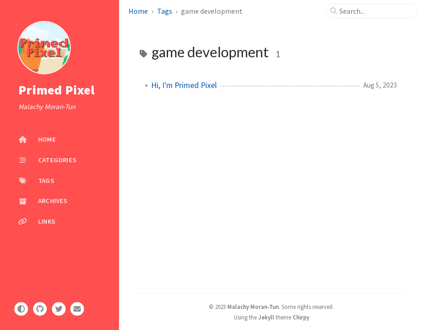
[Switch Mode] (21, 308)
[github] (40, 308)
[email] (77, 308)
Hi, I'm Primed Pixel (184, 85)
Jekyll (266, 317)
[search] (375, 11)
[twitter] (58, 308)
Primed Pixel (56, 90)
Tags (165, 11)
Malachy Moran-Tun (253, 306)
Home (139, 11)
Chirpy (301, 317)
